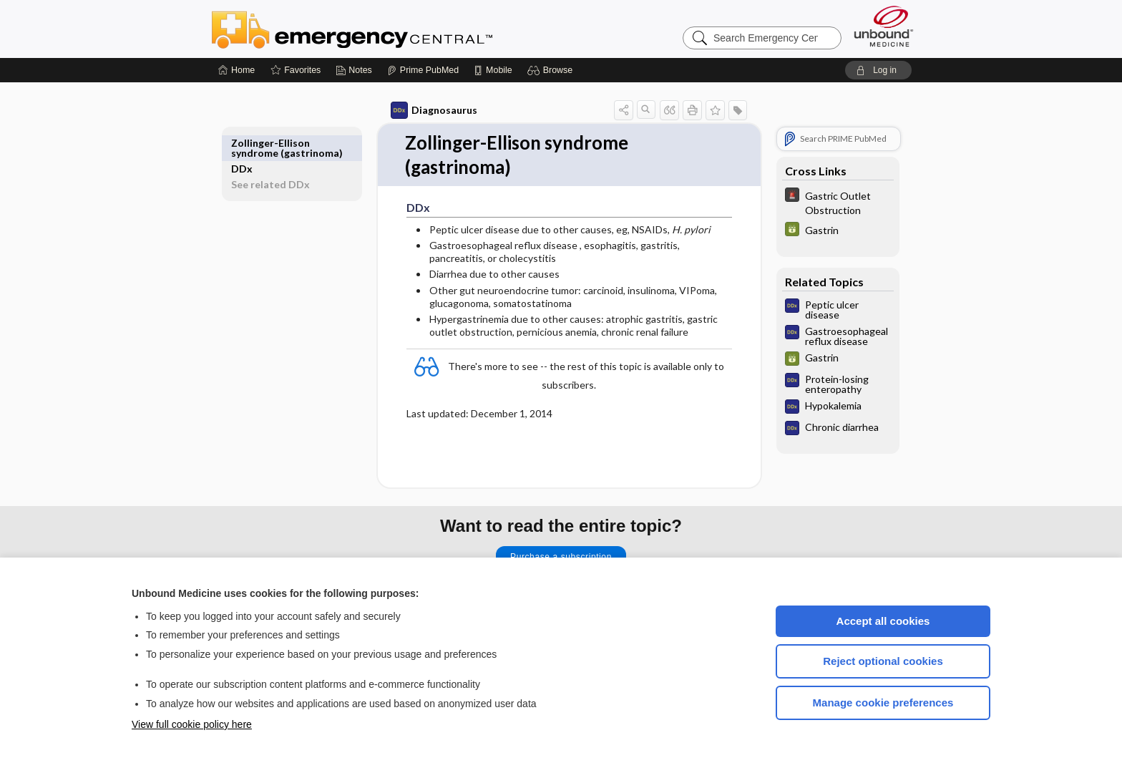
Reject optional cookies (883, 661)
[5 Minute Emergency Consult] (821, 202)
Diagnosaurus (417, 110)
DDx (258, 143)
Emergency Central (389, 28)
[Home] (236, 70)
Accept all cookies (883, 621)
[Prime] (423, 70)
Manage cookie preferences (883, 702)
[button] (552, 70)
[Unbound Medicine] (883, 26)
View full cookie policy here (192, 724)
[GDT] (821, 231)
